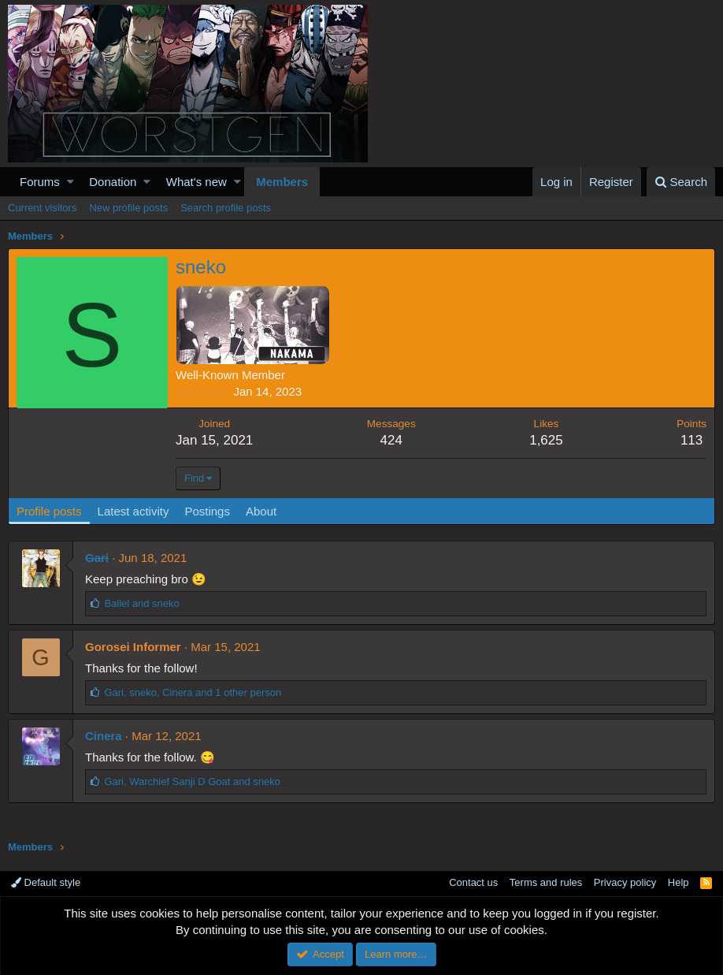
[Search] (681, 181)
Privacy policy (625, 882)
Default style (45, 882)
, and (192, 781)
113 (691, 440)
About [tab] (261, 511)
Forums (40, 181)
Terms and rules (546, 882)
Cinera (103, 735)
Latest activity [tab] (133, 511)
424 (391, 440)
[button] (70, 181)
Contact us (473, 882)
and (141, 603)
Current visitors (42, 208)
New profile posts (128, 208)
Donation (112, 181)
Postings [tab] (207, 511)
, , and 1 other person (192, 692)
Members (282, 181)
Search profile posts (225, 208)
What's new (196, 181)
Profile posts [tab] (49, 511)
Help (678, 882)
